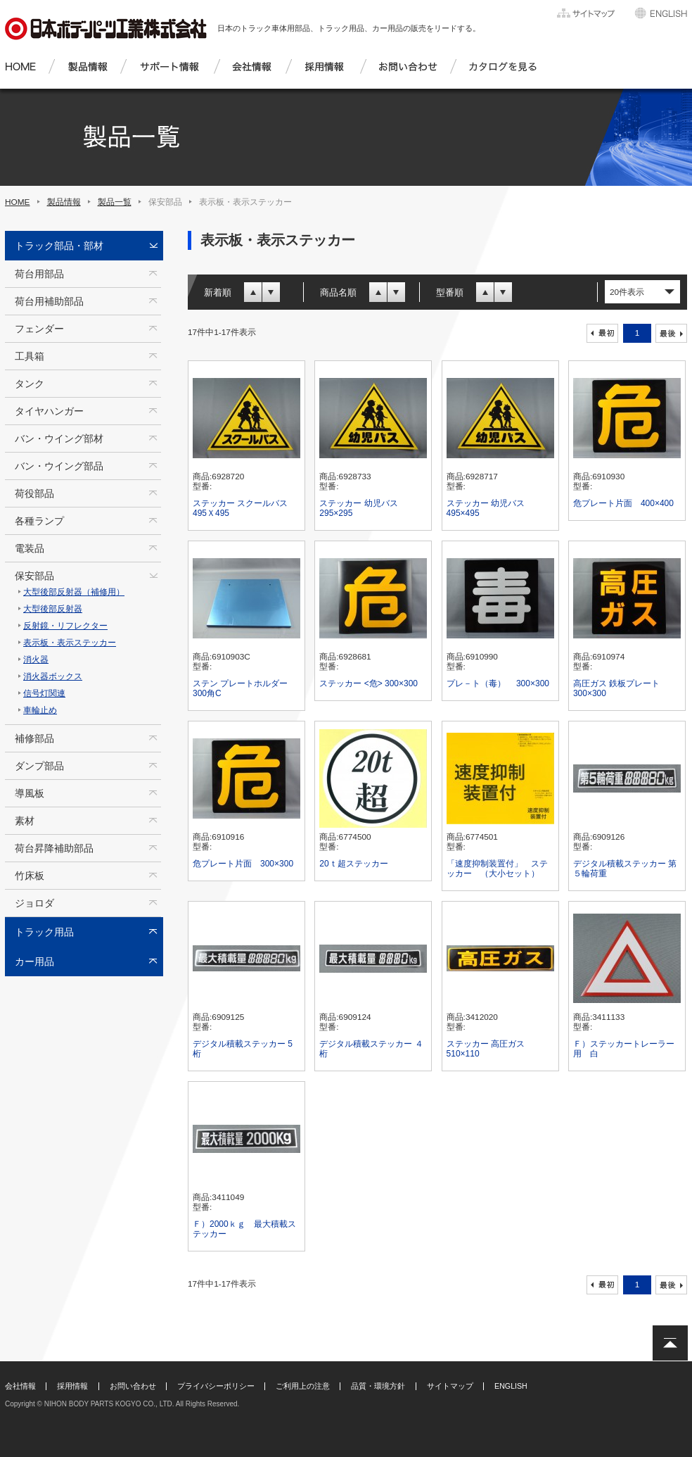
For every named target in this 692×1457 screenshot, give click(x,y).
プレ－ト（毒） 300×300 (498, 683)
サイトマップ (450, 1386)
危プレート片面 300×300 (243, 864)
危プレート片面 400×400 (623, 503)
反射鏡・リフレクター (65, 626)
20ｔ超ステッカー (353, 864)
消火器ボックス (52, 676)
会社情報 (20, 1386)
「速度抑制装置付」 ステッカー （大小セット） (497, 868)
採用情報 (72, 1386)
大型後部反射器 (52, 609)
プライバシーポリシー (216, 1386)
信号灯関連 (44, 693)
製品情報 (64, 202)
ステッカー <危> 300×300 (368, 683)
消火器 (36, 659)
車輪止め (40, 710)
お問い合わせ (133, 1386)
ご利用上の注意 (303, 1386)
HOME (17, 202)
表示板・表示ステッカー (69, 643)
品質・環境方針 (378, 1386)
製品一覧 (115, 202)
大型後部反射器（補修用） (73, 592)
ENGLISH (510, 1386)
